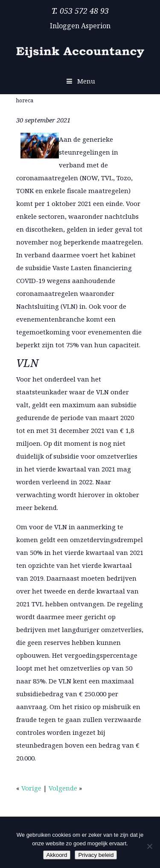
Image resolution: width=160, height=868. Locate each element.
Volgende (63, 788)
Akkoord (57, 855)
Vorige (31, 788)
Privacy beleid (95, 855)
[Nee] (149, 846)
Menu (80, 81)
